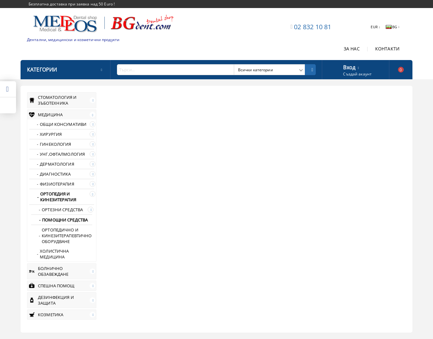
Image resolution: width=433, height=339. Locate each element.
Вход (349, 67)
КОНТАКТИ (387, 49)
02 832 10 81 (312, 26)
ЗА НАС (352, 49)
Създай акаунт (357, 74)
